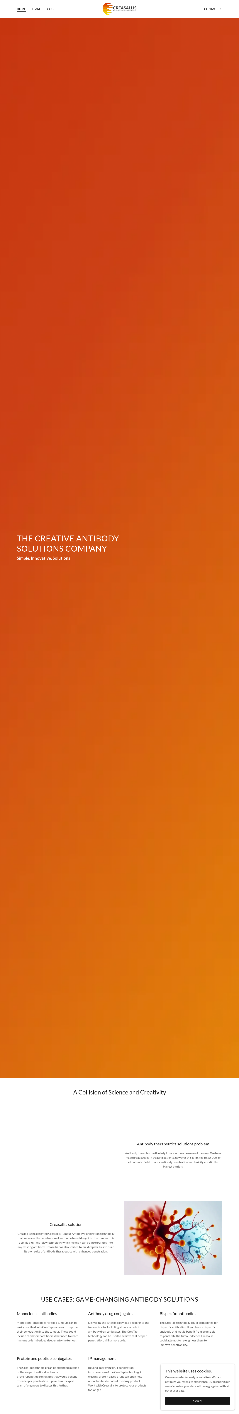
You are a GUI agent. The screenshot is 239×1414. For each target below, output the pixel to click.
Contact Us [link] (213, 9)
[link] (119, 8)
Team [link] (36, 9)
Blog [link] (50, 9)
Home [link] (21, 9)
